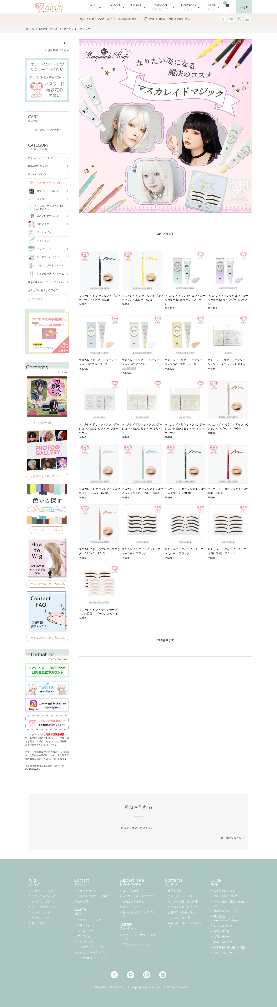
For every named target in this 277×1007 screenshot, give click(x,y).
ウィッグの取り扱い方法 (183, 901)
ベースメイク (85, 930)
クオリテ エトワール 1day (93, 896)
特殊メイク (84, 925)
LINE (130, 975)
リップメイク (85, 941)
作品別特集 (174, 890)
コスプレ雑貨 (131, 890)
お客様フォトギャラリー (183, 912)
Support (161, 7)
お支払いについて (224, 890)
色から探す (38, 923)
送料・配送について (225, 896)
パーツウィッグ (41, 917)
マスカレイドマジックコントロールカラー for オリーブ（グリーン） (185, 299)
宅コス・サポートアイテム (139, 896)
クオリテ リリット (88, 890)
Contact (114, 7)
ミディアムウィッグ (44, 896)
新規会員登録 (221, 931)
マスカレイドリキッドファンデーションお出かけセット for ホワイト (142, 428)
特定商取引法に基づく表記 (229, 947)
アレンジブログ (179, 917)
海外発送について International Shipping (226, 918)
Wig (92, 7)
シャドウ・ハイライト (90, 947)
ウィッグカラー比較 (180, 896)
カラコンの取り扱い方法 (183, 906)
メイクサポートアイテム (92, 952)
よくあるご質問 (222, 925)
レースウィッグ (41, 912)
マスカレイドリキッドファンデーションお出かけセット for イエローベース (185, 428)
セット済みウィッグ (44, 906)
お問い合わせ (221, 936)
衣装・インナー (132, 906)
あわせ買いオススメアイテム (139, 914)
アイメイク (84, 936)
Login (244, 6)
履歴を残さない (234, 837)
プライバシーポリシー (226, 952)
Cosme (136, 7)
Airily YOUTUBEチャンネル (185, 925)
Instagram (146, 975)
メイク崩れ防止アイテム (92, 957)
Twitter (114, 975)
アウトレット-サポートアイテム (139, 936)
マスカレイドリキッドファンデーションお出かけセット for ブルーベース (99, 428)
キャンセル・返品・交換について (229, 903)
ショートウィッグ (42, 890)
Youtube (162, 975)
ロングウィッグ (41, 901)
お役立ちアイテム (133, 901)
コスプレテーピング (89, 920)
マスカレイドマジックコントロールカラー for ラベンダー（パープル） (228, 299)
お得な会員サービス (225, 911)
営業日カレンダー (224, 942)
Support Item (138, 881)
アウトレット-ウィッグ (136, 944)
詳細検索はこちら (58, 50)
